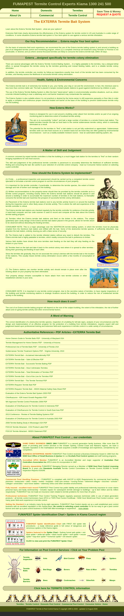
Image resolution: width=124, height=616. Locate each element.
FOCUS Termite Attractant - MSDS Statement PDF (26, 431)
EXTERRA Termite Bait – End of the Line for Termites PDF (29, 376)
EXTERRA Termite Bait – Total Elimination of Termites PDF (29, 372)
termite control (81, 33)
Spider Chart (52, 532)
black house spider (60, 534)
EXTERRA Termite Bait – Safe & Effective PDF (25, 359)
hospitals (49, 481)
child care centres (62, 481)
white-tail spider (43, 534)
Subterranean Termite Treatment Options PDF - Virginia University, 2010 (35, 351)
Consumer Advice (94, 165)
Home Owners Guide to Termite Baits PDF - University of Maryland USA (35, 338)
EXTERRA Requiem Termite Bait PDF (21, 385)
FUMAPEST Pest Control (55, 437)
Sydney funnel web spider (70, 532)
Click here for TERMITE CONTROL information (62, 588)
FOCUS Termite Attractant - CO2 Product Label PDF (27, 427)
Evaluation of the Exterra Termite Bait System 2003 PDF (28, 393)
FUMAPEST (22, 492)
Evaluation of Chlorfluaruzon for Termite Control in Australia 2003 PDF (34, 419)
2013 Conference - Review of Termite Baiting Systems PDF (30, 414)
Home (105, 604)
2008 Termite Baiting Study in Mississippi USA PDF (26, 423)
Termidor (100, 50)
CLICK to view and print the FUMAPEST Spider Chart (49, 541)
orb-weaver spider (70, 537)
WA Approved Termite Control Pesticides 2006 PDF (26, 402)
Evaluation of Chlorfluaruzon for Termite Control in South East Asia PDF (35, 410)
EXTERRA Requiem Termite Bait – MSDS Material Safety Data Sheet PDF (36, 389)
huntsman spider (54, 537)
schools (114, 481)
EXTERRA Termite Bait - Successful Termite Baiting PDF (29, 364)
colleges (9, 484)
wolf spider (74, 534)
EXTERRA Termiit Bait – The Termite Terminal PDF (26, 381)
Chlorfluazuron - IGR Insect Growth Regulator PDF (26, 397)
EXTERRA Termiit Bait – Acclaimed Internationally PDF (28, 355)
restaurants (19, 481)
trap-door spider (39, 537)
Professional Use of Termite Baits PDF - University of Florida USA (32, 347)
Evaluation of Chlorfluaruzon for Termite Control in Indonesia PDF (32, 406)
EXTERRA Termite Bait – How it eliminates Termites (27, 368)
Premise (110, 50)
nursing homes (77, 481)
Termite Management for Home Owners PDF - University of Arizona (33, 343)
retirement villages (92, 481)
